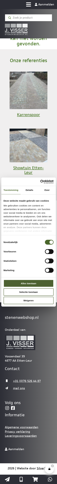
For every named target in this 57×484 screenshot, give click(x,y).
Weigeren (28, 300)
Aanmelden (44, 4)
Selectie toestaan (28, 292)
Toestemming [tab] (10, 190)
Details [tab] (29, 190)
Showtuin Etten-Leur (28, 170)
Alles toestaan (28, 283)
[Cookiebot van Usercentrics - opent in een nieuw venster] (41, 182)
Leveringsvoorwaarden (21, 436)
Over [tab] (47, 190)
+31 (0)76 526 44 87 (27, 381)
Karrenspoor (28, 114)
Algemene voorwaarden (21, 427)
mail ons (19, 388)
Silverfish (43, 468)
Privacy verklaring (17, 432)
